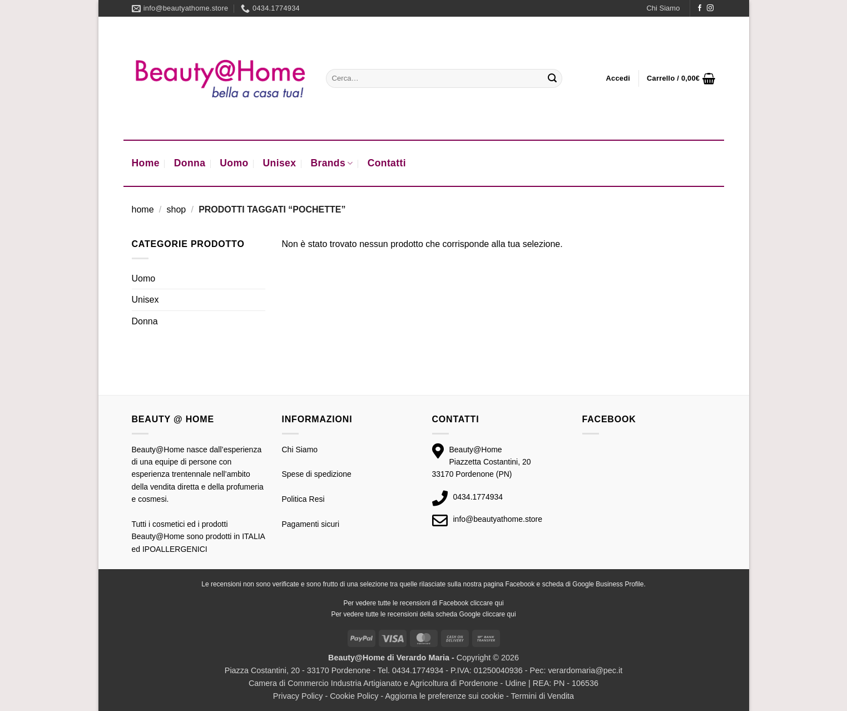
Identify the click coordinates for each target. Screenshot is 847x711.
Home (146, 163)
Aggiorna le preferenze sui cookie (444, 696)
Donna (190, 163)
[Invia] (552, 78)
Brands (331, 163)
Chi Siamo (663, 8)
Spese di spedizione (316, 474)
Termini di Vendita (542, 696)
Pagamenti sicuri (311, 524)
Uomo (234, 163)
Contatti (387, 163)
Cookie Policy (354, 696)
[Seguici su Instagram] (710, 8)
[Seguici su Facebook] (699, 8)
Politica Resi (303, 499)
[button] (618, 78)
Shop (176, 209)
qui (499, 603)
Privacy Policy (298, 696)
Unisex (279, 163)
